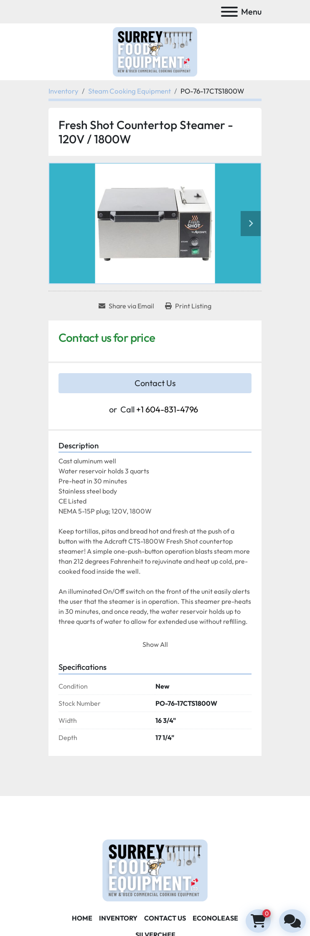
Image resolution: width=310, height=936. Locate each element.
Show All (155, 644)
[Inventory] (63, 90)
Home (82, 918)
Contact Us (155, 383)
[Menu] (229, 12)
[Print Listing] (188, 306)
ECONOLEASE (215, 918)
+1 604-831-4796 (167, 409)
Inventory (118, 918)
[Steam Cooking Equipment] (129, 90)
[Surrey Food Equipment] (155, 869)
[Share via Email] (126, 306)
